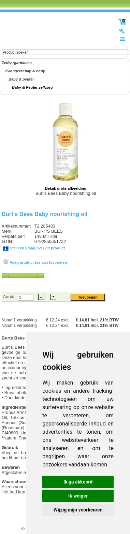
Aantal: (10, 296)
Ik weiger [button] (78, 496)
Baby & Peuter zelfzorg (32, 87)
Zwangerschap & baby (25, 71)
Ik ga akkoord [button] (77, 482)
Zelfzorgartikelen (17, 63)
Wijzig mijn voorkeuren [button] (78, 510)
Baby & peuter (21, 79)
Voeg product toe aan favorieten (38, 262)
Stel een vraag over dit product (37, 248)
